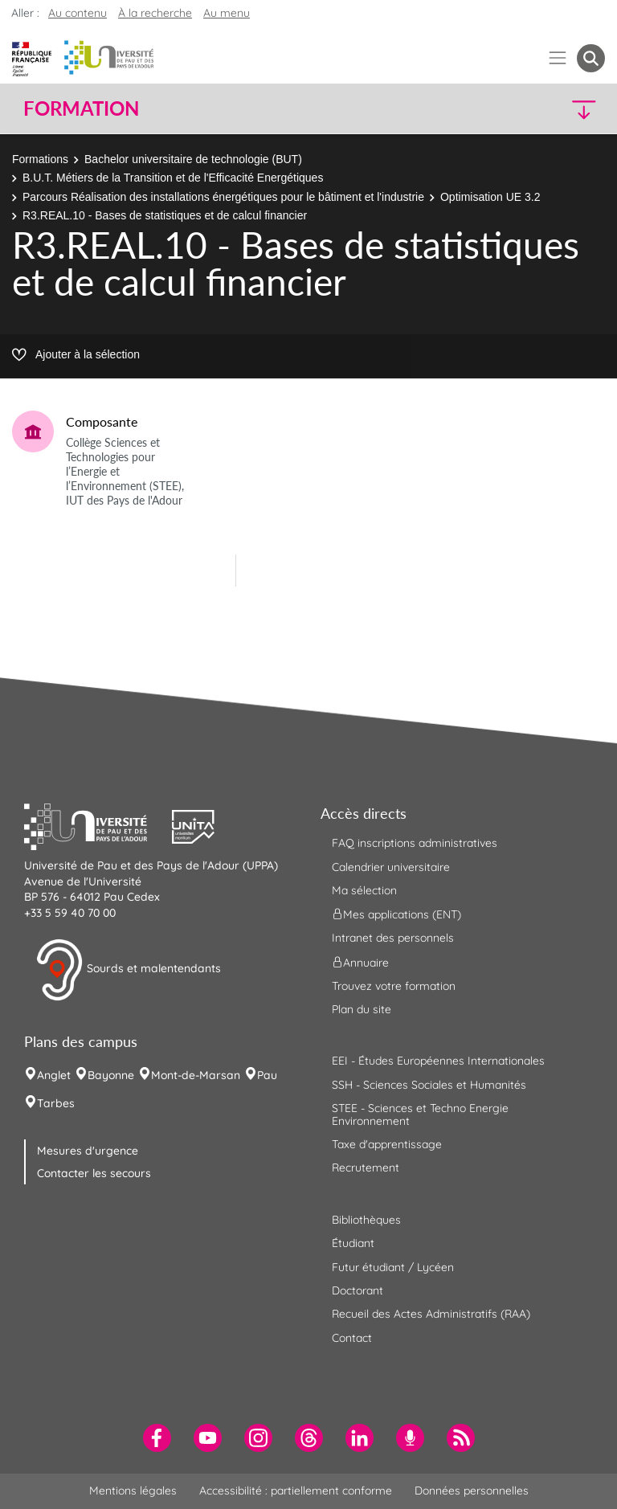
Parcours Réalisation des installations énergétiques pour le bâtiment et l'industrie (223, 196)
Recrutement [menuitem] (365, 1167)
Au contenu (77, 13)
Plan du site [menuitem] (361, 1009)
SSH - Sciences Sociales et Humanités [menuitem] (429, 1085)
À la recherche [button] (155, 13)
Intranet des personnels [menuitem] (393, 937)
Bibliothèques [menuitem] (366, 1220)
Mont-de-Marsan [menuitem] (195, 1075)
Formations (40, 159)
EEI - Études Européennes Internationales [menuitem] (438, 1060)
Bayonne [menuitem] (111, 1075)
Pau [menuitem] (267, 1075)
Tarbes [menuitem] (56, 1103)
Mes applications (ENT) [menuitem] (396, 914)
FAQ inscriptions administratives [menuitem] (414, 843)
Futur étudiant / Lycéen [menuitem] (393, 1267)
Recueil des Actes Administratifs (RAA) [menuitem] (431, 1314)
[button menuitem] (591, 58)
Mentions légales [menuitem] (133, 1490)
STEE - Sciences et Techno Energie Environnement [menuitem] (420, 1114)
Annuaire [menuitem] (360, 962)
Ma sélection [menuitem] (364, 890)
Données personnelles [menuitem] (472, 1490)
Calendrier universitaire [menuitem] (391, 867)
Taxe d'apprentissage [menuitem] (387, 1144)
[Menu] (558, 58)
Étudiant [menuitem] (353, 1243)
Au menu (226, 13)
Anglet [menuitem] (54, 1075)
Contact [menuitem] (352, 1338)
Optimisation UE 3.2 (490, 196)
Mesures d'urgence (87, 1150)
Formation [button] (81, 108)
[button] (535, 108)
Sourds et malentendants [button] (128, 970)
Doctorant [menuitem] (357, 1290)
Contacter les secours (94, 1173)
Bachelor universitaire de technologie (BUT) (193, 159)
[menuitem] (157, 1438)
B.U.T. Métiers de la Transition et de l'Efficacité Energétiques (172, 177)
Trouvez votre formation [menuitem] (394, 986)
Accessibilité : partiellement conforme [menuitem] (295, 1490)
